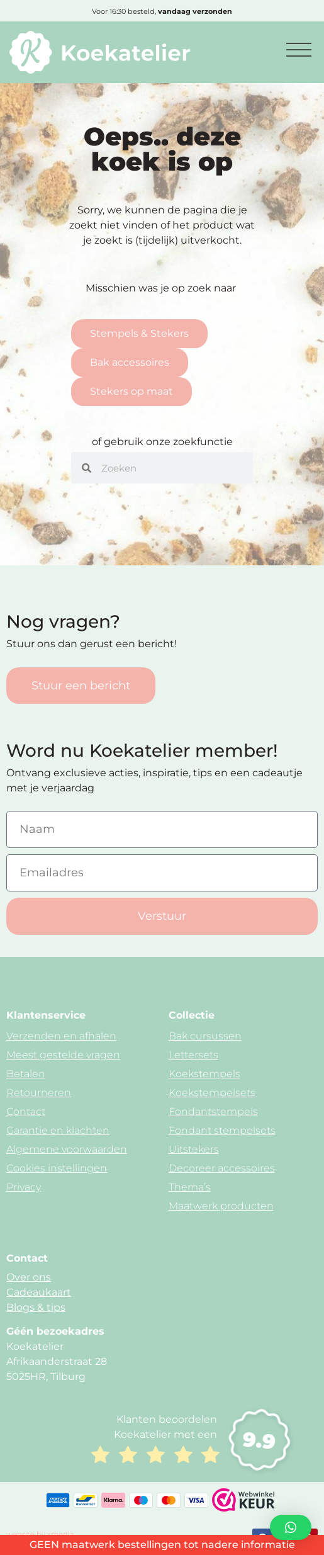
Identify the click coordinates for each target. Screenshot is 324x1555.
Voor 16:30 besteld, (162, 11)
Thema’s (190, 1187)
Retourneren (38, 1093)
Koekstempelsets (212, 1093)
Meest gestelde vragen (63, 1055)
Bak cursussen (205, 1036)
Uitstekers (194, 1149)
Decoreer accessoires (222, 1168)
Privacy (23, 1187)
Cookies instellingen (56, 1168)
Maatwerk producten (221, 1206)
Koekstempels (204, 1074)
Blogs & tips (35, 1307)
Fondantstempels (213, 1111)
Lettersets (193, 1055)
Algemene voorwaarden (66, 1149)
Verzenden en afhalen (61, 1036)
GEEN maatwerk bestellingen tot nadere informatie (162, 1545)
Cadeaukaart (38, 1292)
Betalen (25, 1074)
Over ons (28, 1277)
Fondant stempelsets (222, 1130)
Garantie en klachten (57, 1130)
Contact (25, 1111)
